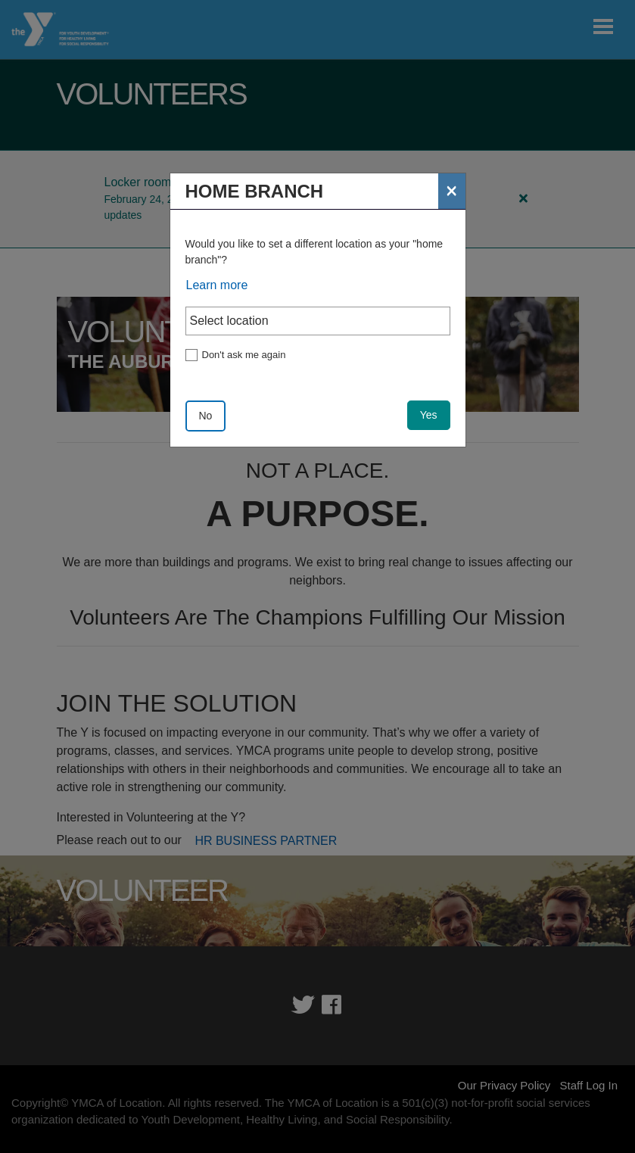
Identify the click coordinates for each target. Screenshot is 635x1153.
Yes (428, 415)
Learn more (217, 285)
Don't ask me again (244, 354)
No (206, 416)
